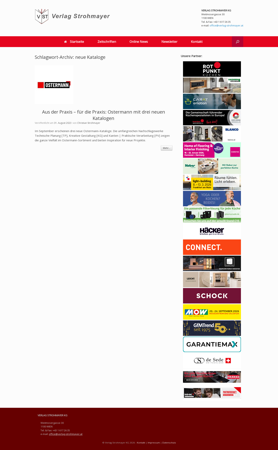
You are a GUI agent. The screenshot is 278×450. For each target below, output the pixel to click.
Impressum (154, 442)
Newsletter (169, 42)
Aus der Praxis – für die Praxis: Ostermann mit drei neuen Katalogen (103, 115)
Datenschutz (169, 442)
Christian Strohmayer (88, 123)
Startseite (74, 42)
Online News (139, 42)
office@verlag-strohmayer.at (226, 25)
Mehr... (166, 148)
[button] (237, 41)
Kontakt (197, 42)
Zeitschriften (106, 42)
